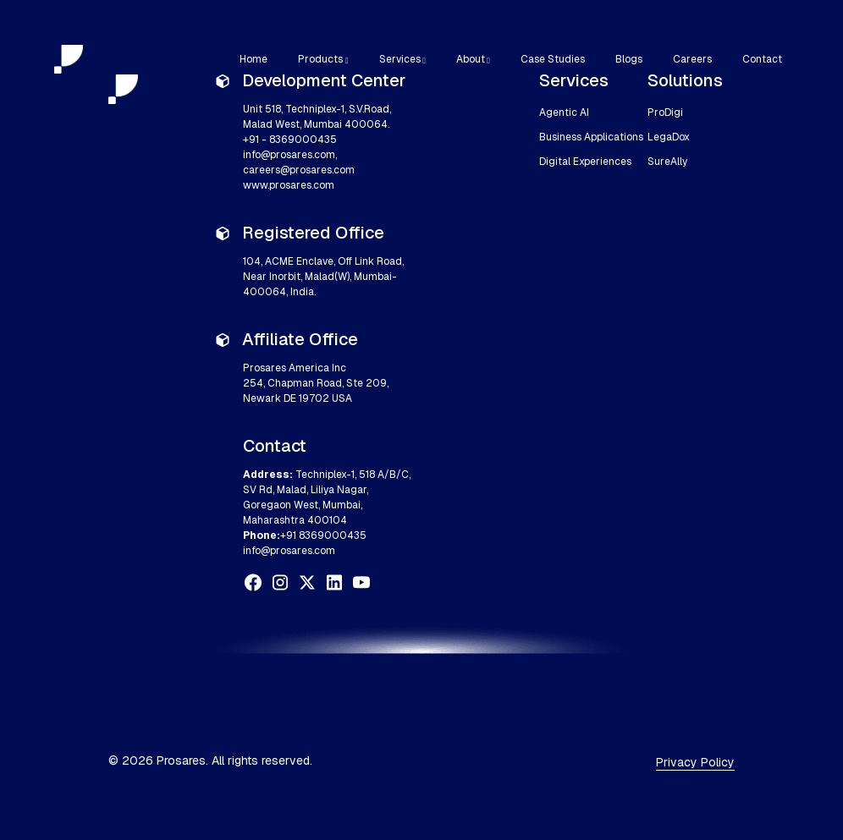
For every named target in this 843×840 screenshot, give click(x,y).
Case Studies (553, 59)
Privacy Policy (695, 762)
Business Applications (591, 137)
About (470, 59)
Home (253, 59)
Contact (762, 59)
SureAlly (667, 161)
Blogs (628, 59)
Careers (692, 59)
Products (320, 59)
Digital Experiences (585, 161)
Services (400, 59)
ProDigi (665, 112)
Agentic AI (564, 112)
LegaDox (668, 137)
